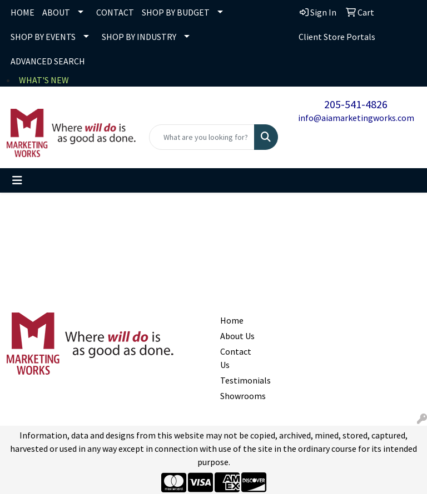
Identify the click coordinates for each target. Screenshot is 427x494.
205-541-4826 (356, 104)
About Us (237, 335)
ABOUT (56, 12)
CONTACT (115, 12)
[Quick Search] (202, 137)
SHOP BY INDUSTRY (139, 36)
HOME (22, 12)
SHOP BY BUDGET (176, 12)
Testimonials (240, 380)
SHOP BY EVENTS (43, 36)
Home (232, 320)
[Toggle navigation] (17, 180)
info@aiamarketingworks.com (356, 117)
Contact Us (235, 358)
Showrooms (240, 395)
